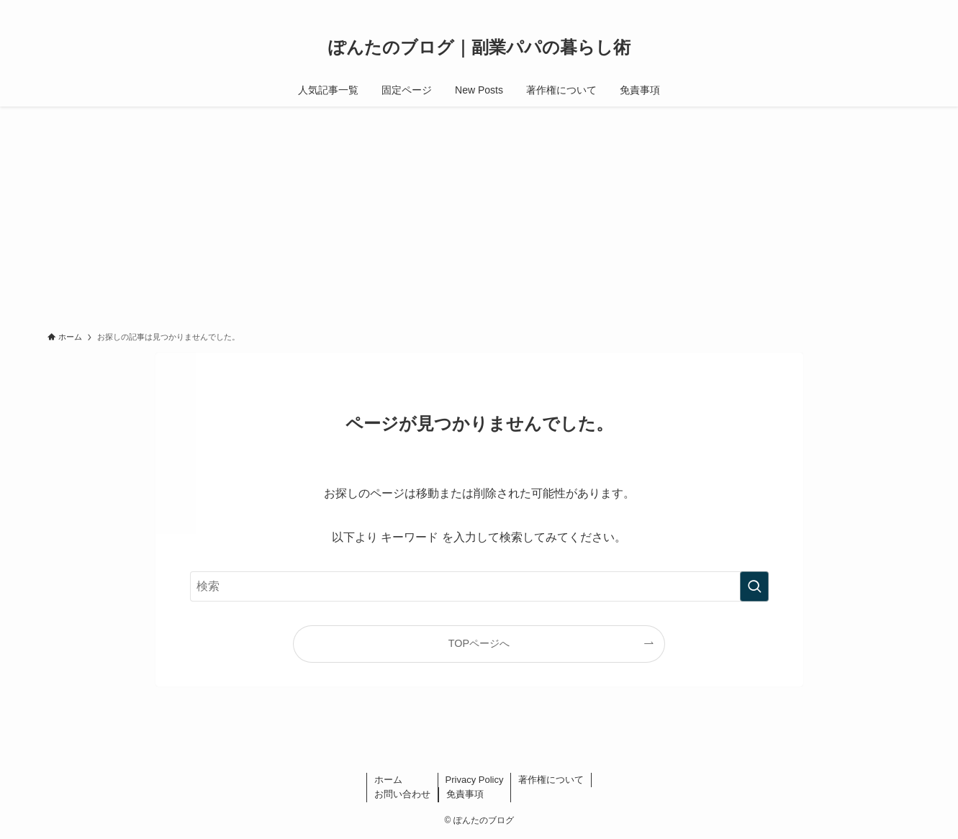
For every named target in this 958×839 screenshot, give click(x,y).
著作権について (551, 779)
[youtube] (864, 8)
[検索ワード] (479, 586)
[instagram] (808, 8)
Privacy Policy (475, 779)
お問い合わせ (402, 794)
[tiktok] (827, 8)
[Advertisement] (479, 214)
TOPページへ (479, 643)
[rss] (883, 8)
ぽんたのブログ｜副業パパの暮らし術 (479, 47)
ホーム (388, 779)
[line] (845, 8)
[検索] (902, 8)
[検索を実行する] (754, 586)
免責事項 (465, 794)
